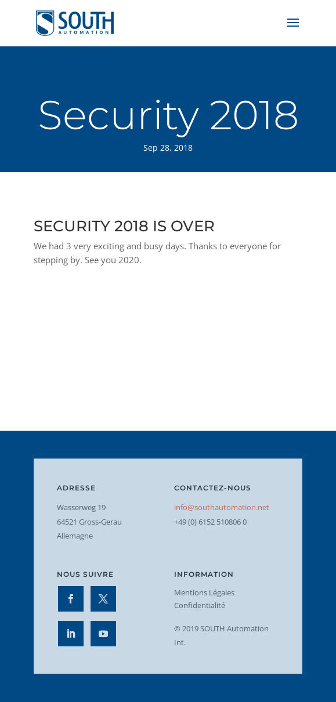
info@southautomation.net (221, 507)
